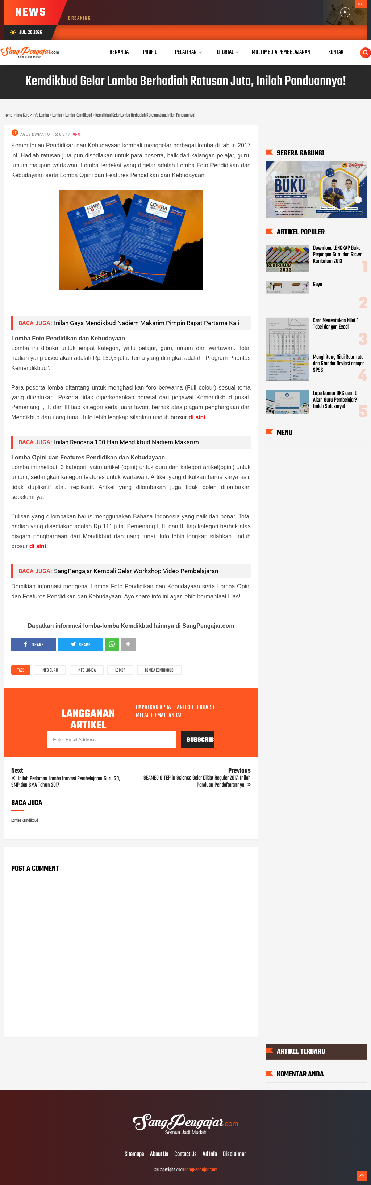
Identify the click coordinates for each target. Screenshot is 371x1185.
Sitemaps (134, 1155)
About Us (159, 1155)
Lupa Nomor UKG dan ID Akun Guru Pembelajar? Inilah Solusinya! (335, 400)
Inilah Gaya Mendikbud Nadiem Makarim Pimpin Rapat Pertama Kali (146, 323)
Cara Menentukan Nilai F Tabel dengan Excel (335, 324)
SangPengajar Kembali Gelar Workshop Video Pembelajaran (136, 571)
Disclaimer (234, 1155)
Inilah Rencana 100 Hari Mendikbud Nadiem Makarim (126, 442)
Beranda (119, 52)
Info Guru (50, 670)
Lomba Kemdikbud (159, 670)
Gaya (317, 284)
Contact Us (185, 1155)
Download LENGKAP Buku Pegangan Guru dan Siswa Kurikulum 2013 (337, 255)
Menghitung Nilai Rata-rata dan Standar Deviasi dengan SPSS (339, 363)
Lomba (120, 670)
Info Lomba (87, 670)
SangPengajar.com (200, 1170)
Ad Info (210, 1155)
